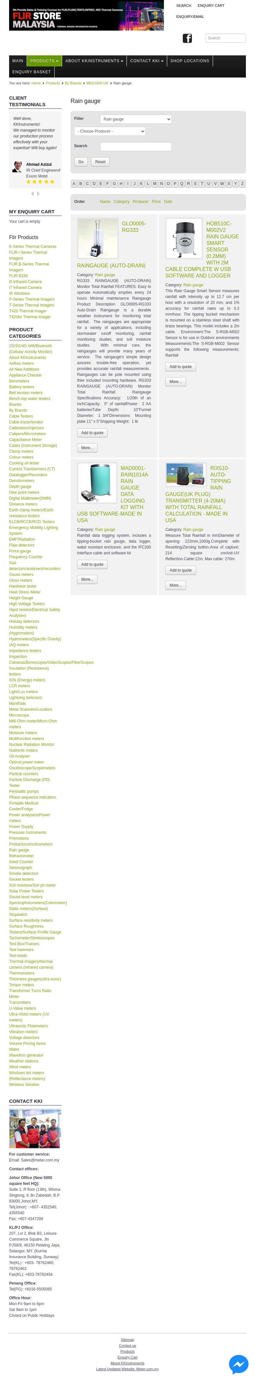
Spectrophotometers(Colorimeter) (35, 903)
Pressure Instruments (27, 832)
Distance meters (23, 504)
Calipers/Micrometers (27, 434)
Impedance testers (25, 650)
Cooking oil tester (24, 463)
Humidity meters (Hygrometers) (23, 630)
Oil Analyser (19, 756)
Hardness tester (23, 586)
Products (44, 61)
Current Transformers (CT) (32, 469)
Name (105, 201)
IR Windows (19, 293)
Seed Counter (21, 862)
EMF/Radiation (22, 539)
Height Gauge (21, 598)
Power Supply (21, 826)
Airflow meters (21, 363)
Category (122, 201)
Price (156, 201)
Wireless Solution (24, 1084)
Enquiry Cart (127, 1357)
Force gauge (20, 551)
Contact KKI (147, 61)
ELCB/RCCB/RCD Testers (32, 522)
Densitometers (21, 480)
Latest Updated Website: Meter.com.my (127, 1369)
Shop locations (189, 61)
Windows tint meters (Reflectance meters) (27, 1076)
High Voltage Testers (27, 604)
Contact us (127, 1345)
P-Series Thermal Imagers (32, 299)
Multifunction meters (26, 738)
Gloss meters (20, 580)
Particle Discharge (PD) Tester (29, 782)
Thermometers (21, 973)
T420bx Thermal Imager (30, 317)
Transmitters (20, 1002)
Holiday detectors (24, 621)
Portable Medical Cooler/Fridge (23, 806)
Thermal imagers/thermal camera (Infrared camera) (31, 964)
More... (87, 448)
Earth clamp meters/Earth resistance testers (31, 513)
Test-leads (18, 955)
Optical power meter (26, 762)
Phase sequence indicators (32, 797)
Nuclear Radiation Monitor (31, 744)
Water (14, 1049)
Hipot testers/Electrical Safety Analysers (34, 612)
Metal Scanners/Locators (30, 709)
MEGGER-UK (98, 83)
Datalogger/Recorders (28, 475)
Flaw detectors (21, 545)
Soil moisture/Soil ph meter (32, 885)
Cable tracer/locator (26, 422)
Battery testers (21, 387)
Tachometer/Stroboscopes (31, 938)
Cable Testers (21, 416)
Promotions (19, 838)
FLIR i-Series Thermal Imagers (28, 255)
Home (36, 83)
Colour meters (21, 457)
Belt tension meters (26, 393)
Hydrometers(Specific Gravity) (35, 639)
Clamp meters (21, 451)
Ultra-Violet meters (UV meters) (29, 1017)
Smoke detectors (23, 873)
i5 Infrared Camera (25, 281)
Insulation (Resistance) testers (29, 671)
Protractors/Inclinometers (30, 844)
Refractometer (21, 856)
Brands (15, 404)
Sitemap (127, 1340)
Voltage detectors (24, 1037)
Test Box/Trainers (24, 944)
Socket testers (21, 879)
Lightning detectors (25, 697)
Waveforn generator (26, 1055)
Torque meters (21, 985)
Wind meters (20, 1067)
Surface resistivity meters (31, 920)
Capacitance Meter (25, 439)
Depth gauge (20, 486)
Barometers (19, 381)
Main (17, 61)
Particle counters (23, 774)
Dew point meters (24, 492)
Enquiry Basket (31, 72)
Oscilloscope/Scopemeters (32, 768)
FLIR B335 (18, 276)
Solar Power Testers (26, 891)
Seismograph (20, 867)
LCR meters (19, 686)
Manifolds (17, 703)
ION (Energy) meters (27, 680)
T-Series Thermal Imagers (31, 305)
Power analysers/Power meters (29, 818)
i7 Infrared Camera (25, 287)
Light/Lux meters (23, 692)
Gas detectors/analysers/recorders (34, 566)
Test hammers (21, 949)
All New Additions (24, 369)
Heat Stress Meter (25, 592)
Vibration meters (23, 1032)
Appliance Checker (25, 375)
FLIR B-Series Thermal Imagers (29, 267)
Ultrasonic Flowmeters (28, 1026)
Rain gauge (19, 850)
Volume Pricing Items (27, 1043)
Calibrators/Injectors (26, 428)
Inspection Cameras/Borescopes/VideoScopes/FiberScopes (35, 659)
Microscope (19, 715)
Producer (141, 201)
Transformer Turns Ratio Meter (30, 994)
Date (168, 201)
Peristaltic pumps (24, 791)
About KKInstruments (94, 61)
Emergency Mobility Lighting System (33, 530)
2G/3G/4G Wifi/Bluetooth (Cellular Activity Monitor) (30, 349)
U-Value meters (22, 1008)
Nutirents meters (23, 750)
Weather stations (23, 1061)
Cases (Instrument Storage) (33, 445)
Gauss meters (21, 574)
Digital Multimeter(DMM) (30, 498)
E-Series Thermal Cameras (32, 246)
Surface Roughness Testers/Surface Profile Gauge (35, 929)
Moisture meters (23, 733)
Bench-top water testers (29, 398)
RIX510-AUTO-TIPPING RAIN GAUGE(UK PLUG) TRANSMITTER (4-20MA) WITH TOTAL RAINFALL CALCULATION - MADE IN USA (198, 494)
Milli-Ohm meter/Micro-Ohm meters (33, 724)
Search (183, 5)
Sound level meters (26, 897)
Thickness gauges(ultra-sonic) (35, 979)
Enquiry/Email (190, 17)
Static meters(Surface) (28, 908)
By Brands (73, 83)
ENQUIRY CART (211, 5)
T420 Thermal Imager (28, 311)
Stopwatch (18, 914)
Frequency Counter (26, 557)
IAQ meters (19, 645)
